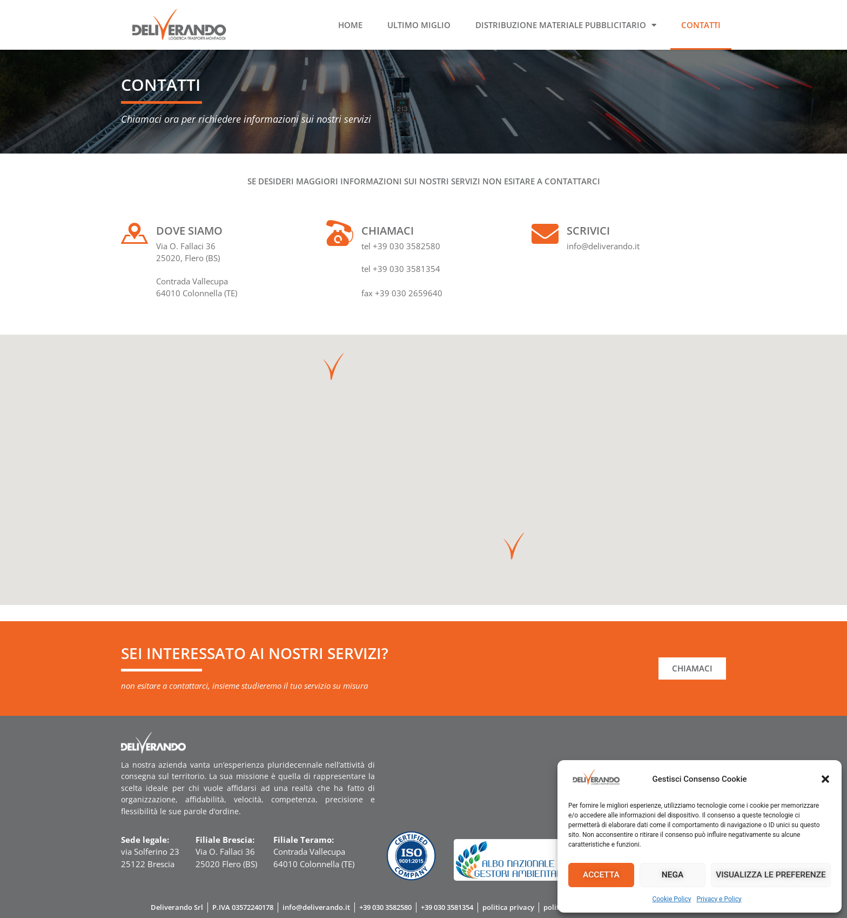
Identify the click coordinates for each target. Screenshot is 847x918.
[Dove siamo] (134, 233)
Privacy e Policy (718, 899)
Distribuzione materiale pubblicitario (565, 25)
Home (350, 24)
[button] (825, 779)
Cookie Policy (671, 899)
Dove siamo (189, 230)
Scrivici (588, 230)
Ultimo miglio (419, 24)
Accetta (602, 875)
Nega (673, 875)
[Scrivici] (545, 233)
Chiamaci (387, 230)
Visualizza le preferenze (771, 875)
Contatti (701, 24)
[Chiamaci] (339, 233)
